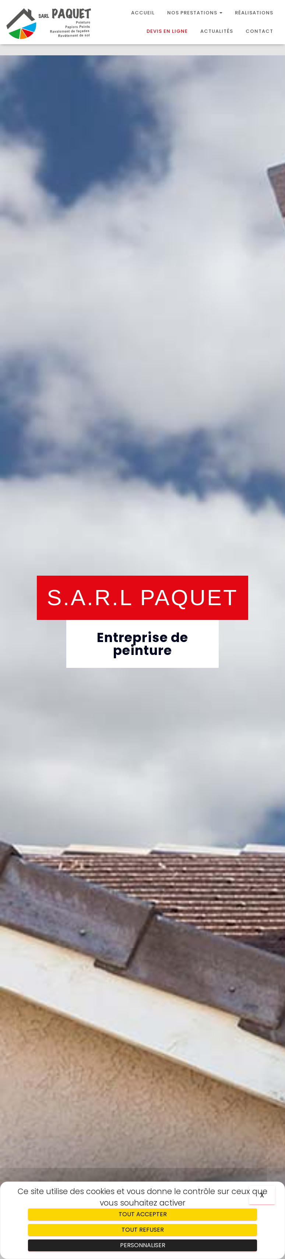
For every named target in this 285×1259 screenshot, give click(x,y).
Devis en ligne (167, 31)
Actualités (216, 31)
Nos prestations (194, 12)
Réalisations (254, 12)
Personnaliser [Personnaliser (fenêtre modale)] (142, 1245)
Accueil (143, 12)
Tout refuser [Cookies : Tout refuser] (143, 1229)
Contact (259, 31)
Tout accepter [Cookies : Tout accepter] (143, 1214)
